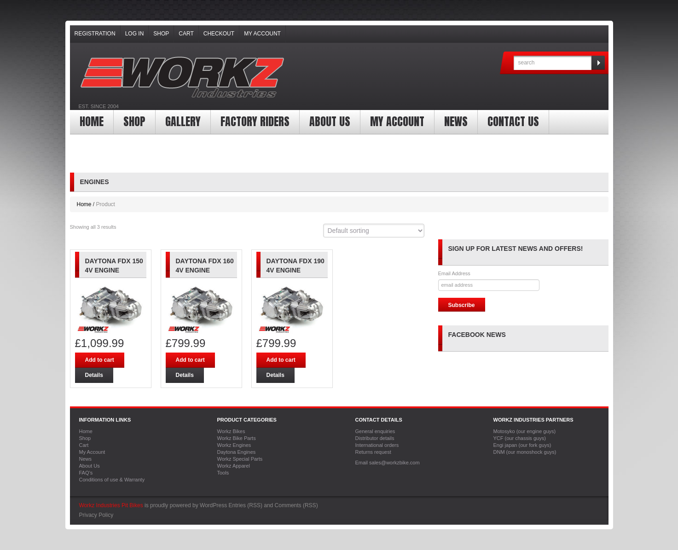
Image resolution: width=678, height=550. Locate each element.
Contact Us (513, 121)
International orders (377, 445)
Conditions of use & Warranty (112, 479)
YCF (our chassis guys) (519, 438)
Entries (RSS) (245, 505)
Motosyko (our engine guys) (524, 431)
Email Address (454, 273)
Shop (161, 33)
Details (94, 375)
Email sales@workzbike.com (387, 462)
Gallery (183, 121)
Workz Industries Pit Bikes (111, 505)
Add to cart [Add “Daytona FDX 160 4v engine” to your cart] (190, 360)
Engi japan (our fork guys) (522, 445)
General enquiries (375, 431)
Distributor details (374, 438)
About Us (329, 121)
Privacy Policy (96, 515)
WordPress (213, 505)
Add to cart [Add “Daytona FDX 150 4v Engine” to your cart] (99, 360)
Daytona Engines (236, 452)
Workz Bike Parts (236, 438)
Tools (223, 472)
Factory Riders (255, 121)
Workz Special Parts (240, 459)
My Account (262, 33)
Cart (186, 33)
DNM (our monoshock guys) (524, 452)
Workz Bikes (231, 431)
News (456, 121)
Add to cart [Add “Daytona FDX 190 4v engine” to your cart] (281, 360)
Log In (134, 33)
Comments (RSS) (296, 505)
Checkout (218, 33)
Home (92, 121)
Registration (95, 33)
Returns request (373, 452)
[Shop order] (373, 230)
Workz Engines (234, 445)
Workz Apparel (233, 466)
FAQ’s (86, 472)
